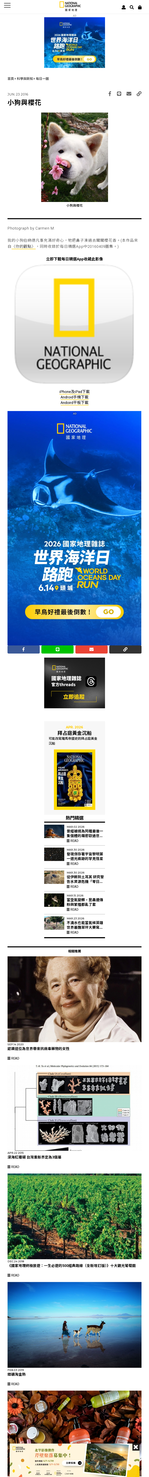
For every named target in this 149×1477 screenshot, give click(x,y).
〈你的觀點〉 (24, 246)
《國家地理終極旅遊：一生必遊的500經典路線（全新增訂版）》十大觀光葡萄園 (72, 1266)
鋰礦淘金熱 (17, 1374)
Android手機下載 (75, 397)
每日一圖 (42, 79)
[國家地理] (70, 10)
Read (72, 841)
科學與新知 (25, 79)
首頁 (11, 79)
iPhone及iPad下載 (74, 392)
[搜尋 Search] (132, 7)
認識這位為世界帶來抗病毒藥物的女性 (39, 1049)
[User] (124, 7)
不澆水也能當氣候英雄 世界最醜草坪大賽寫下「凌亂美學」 (85, 927)
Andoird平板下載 (75, 402)
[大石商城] (140, 7)
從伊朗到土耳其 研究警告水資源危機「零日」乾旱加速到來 (85, 881)
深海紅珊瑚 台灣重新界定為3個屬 (34, 1157)
